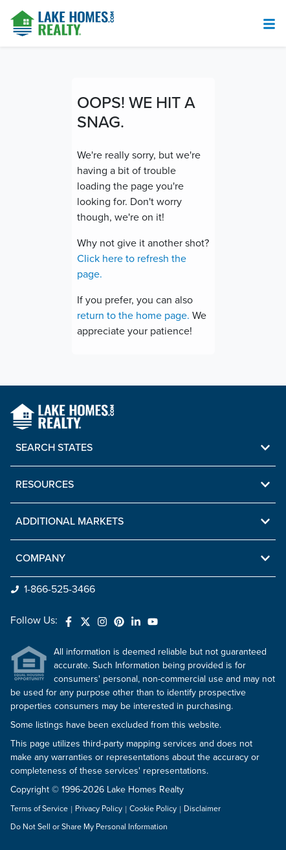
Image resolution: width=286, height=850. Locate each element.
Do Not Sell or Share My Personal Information (89, 827)
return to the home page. (133, 315)
